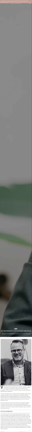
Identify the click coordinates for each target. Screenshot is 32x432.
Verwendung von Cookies (6, 2)
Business (16, 328)
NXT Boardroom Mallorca (26, 387)
